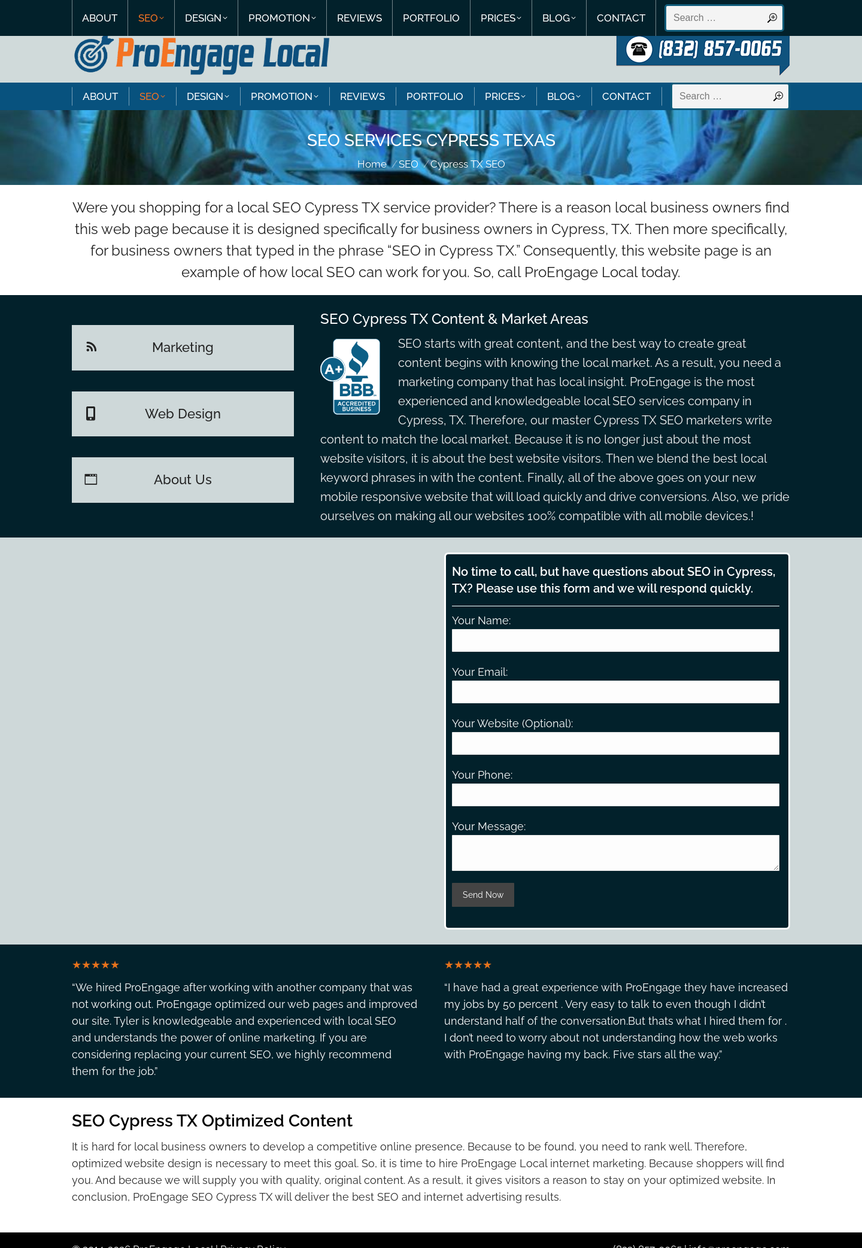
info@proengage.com (739, 1229)
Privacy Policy (253, 1229)
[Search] (730, 73)
